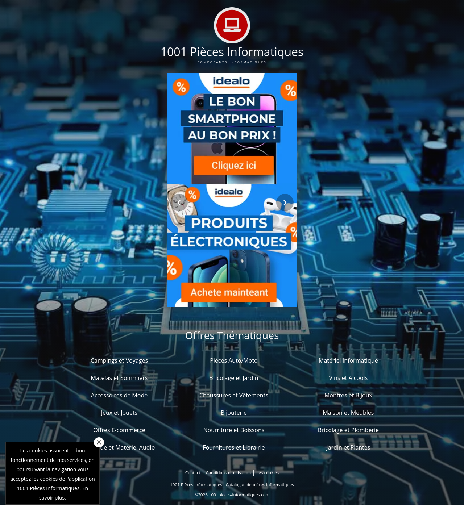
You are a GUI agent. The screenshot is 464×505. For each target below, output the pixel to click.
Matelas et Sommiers (119, 378)
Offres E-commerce (119, 430)
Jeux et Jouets (119, 413)
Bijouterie (234, 413)
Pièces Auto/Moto (234, 360)
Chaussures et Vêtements (233, 395)
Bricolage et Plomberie (348, 430)
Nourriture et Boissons (233, 430)
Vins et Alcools (348, 378)
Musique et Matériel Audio (119, 447)
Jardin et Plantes (348, 447)
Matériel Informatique (348, 360)
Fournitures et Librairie (234, 447)
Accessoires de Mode (119, 395)
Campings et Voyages (119, 360)
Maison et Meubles (348, 413)
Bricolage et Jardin (233, 378)
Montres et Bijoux (348, 395)
